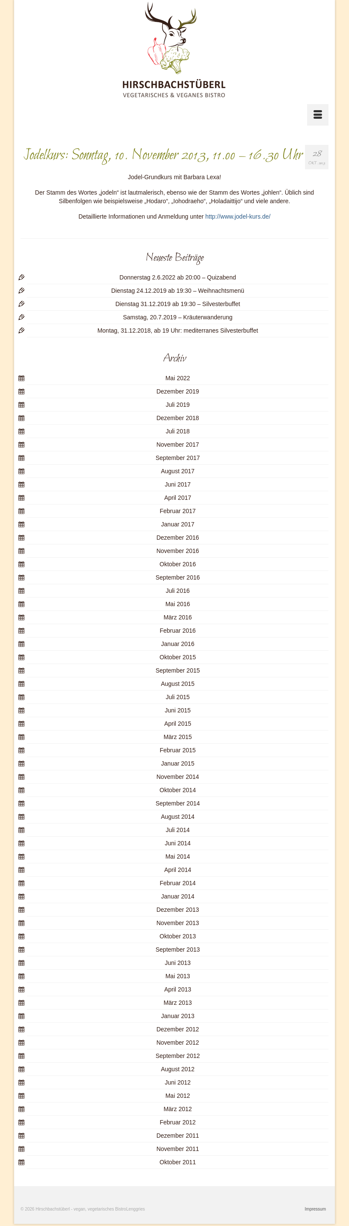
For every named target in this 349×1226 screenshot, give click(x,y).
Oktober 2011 (178, 1162)
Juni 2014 (178, 843)
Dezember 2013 (178, 909)
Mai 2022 (178, 378)
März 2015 (177, 736)
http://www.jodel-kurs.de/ (238, 216)
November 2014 (178, 776)
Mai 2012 (178, 1095)
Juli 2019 (177, 404)
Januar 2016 (178, 643)
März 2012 (177, 1109)
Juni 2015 (178, 710)
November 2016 (178, 550)
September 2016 (178, 577)
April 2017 (177, 497)
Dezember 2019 (178, 391)
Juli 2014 (177, 829)
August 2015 (178, 683)
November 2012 (178, 1042)
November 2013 (178, 923)
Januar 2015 (178, 763)
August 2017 (178, 471)
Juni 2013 (178, 962)
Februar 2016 (177, 630)
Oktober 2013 (178, 936)
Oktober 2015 (178, 657)
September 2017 (178, 457)
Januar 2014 (178, 896)
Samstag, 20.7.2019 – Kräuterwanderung (177, 317)
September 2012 (178, 1055)
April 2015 (177, 723)
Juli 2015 (177, 697)
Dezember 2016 (178, 537)
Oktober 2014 (178, 790)
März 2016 (177, 617)
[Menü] (317, 115)
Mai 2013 (178, 976)
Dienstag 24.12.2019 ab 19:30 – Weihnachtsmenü (177, 290)
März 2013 (177, 1002)
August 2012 (178, 1069)
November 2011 (178, 1148)
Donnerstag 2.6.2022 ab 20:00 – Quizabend (177, 277)
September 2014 (178, 803)
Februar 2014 (177, 883)
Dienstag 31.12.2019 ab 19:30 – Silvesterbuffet (177, 303)
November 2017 (178, 444)
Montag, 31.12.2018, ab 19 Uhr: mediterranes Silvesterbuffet (178, 330)
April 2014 (177, 869)
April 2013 (177, 989)
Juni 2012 (178, 1082)
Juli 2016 (177, 590)
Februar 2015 (177, 750)
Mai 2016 (178, 604)
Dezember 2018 (178, 418)
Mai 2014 (178, 856)
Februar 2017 (177, 511)
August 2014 (178, 816)
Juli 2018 (177, 431)
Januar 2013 (178, 1016)
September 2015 (178, 670)
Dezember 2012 (178, 1029)
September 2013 (178, 949)
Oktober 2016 (178, 564)
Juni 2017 (178, 484)
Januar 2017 (178, 524)
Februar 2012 (177, 1122)
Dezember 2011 (178, 1135)
